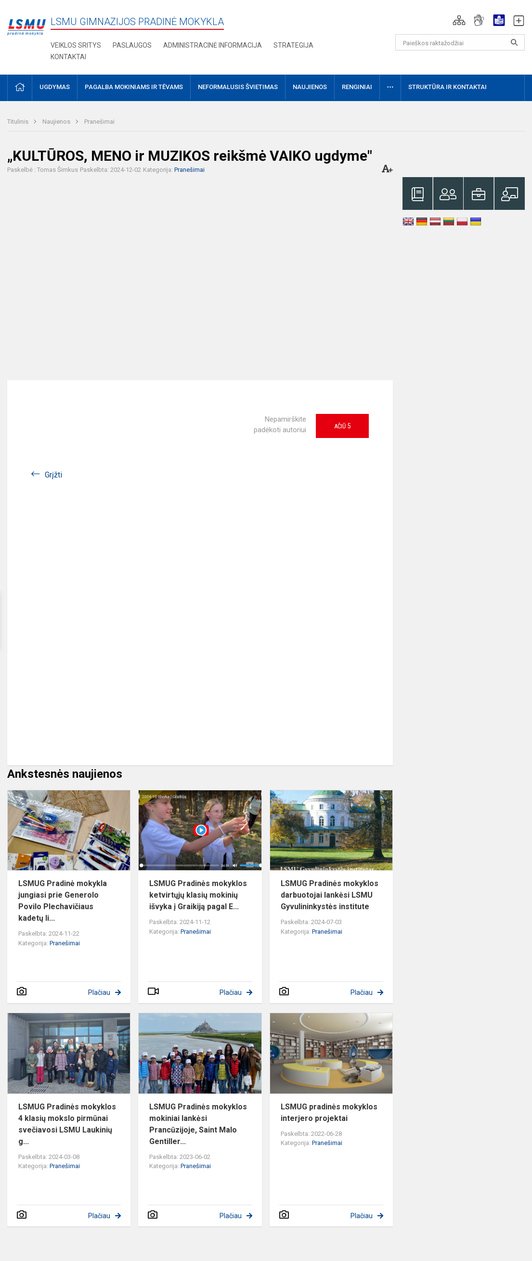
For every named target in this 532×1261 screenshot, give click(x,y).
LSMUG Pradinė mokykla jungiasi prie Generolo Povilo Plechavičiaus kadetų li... (62, 901)
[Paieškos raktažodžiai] (460, 42)
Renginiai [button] (357, 86)
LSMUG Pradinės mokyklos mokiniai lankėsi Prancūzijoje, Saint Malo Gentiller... (198, 1124)
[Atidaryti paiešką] (514, 42)
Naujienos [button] (310, 86)
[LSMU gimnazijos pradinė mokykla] (26, 21)
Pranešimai (99, 121)
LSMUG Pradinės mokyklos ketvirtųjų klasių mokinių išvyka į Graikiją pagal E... (198, 895)
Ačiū (342, 426)
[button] (459, 20)
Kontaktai (68, 57)
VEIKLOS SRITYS (76, 45)
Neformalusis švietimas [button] (238, 86)
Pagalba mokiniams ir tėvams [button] (134, 86)
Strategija (293, 45)
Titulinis (18, 121)
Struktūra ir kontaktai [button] (447, 86)
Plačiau (99, 992)
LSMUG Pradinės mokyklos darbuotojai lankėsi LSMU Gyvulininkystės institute (329, 895)
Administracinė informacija (212, 45)
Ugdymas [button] (54, 86)
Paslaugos (132, 45)
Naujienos (57, 121)
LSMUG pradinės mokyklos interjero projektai (329, 1112)
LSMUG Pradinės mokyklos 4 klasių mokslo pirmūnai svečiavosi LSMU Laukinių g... (67, 1124)
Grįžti (53, 474)
